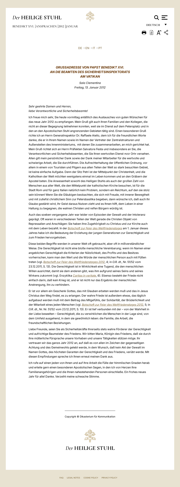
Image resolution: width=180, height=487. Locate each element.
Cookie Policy (91, 477)
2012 (61, 26)
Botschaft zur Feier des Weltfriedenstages (95, 228)
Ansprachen (46, 26)
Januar (72, 26)
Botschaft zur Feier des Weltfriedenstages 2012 (74, 262)
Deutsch (154, 26)
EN (87, 48)
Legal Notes (73, 477)
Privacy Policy (109, 477)
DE (80, 48)
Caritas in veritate (84, 275)
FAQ (61, 477)
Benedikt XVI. (23, 26)
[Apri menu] (164, 17)
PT (100, 48)
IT (94, 48)
